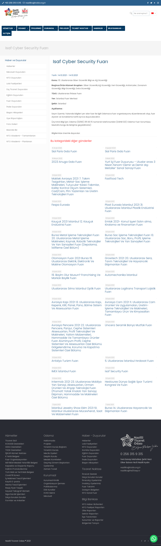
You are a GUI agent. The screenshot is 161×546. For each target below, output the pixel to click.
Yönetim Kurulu (51, 450)
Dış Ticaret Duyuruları (17, 89)
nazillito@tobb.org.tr (36, 2)
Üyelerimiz (49, 465)
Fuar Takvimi (88, 486)
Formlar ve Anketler (15, 500)
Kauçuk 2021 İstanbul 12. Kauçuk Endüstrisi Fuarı (72, 223)
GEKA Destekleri (13, 446)
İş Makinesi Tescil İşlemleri (18, 478)
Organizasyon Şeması (54, 483)
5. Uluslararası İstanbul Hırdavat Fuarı (129, 361)
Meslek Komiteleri (52, 459)
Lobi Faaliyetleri (14, 83)
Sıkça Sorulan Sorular (15, 497)
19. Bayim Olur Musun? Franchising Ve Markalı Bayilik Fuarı (76, 276)
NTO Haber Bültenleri (92, 504)
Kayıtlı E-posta (12, 481)
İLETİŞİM (6, 33)
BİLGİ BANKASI (116, 28)
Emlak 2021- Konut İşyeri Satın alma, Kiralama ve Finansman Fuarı (128, 223)
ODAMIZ (23, 28)
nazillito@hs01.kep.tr (130, 470)
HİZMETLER (9, 28)
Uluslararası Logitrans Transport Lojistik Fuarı (130, 290)
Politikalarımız (50, 486)
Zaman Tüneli (50, 469)
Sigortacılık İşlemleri (15, 494)
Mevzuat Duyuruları (15, 72)
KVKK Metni (49, 492)
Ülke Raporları (89, 510)
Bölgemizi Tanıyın (90, 523)
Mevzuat (48, 496)
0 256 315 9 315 (131, 454)
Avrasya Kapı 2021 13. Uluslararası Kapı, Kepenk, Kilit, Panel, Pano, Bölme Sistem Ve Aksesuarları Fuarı (77, 305)
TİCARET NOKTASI (81, 28)
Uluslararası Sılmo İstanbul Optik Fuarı (76, 288)
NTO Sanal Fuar (89, 492)
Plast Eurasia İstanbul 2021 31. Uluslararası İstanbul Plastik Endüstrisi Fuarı (129, 208)
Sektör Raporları (90, 513)
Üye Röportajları (14, 118)
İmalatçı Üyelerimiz (91, 483)
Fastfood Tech (114, 178)
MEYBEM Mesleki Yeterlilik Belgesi (21, 462)
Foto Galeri (11, 124)
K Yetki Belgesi (12, 456)
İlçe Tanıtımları (89, 516)
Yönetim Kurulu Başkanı (55, 446)
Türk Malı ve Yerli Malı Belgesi (19, 472)
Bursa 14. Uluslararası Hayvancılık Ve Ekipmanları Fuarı (128, 409)
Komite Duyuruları (91, 450)
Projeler (47, 443)
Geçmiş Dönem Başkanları (57, 462)
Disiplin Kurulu (50, 456)
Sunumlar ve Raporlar (92, 520)
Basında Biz (11, 129)
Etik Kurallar (49, 489)
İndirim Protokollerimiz (16, 469)
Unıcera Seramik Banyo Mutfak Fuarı (128, 325)
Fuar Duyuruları (13, 101)
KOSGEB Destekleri (14, 443)
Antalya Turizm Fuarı (65, 361)
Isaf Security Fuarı (116, 371)
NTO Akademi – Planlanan (19, 141)
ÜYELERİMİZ (36, 28)
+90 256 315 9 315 (13, 2)
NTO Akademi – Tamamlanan (20, 135)
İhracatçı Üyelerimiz (92, 480)
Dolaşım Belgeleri (90, 489)
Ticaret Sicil (11, 440)
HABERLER (99, 28)
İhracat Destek (89, 474)
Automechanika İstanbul (121, 275)
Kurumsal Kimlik (51, 480)
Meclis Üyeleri (50, 453)
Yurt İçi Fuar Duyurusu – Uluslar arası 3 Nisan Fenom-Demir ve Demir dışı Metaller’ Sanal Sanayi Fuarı (130, 165)
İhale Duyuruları (14, 106)
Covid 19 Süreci (12, 475)
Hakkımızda (49, 440)
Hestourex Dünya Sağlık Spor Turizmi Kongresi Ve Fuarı (128, 383)
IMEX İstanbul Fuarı (64, 371)
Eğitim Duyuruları (14, 95)
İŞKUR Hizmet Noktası (15, 453)
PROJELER (64, 28)
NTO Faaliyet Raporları (93, 507)
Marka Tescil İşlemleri (16, 484)
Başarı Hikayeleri (14, 112)
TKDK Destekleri (13, 450)
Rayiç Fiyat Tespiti (14, 487)
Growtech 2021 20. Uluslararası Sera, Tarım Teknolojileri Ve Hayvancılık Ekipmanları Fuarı (128, 261)
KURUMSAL (50, 28)
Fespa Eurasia (61, 205)
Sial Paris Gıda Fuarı (64, 151)
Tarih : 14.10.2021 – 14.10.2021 (65, 75)
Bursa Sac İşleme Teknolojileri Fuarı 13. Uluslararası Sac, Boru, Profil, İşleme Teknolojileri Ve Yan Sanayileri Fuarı (129, 238)
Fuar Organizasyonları (16, 459)
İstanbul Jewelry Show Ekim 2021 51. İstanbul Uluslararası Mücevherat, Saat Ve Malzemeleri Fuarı (77, 411)
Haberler (10, 66)
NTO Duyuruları (13, 77)
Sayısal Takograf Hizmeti (17, 491)
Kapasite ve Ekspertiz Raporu (19, 465)
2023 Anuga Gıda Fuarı (67, 162)
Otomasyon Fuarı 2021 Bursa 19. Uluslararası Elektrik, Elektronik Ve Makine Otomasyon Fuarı (73, 261)
